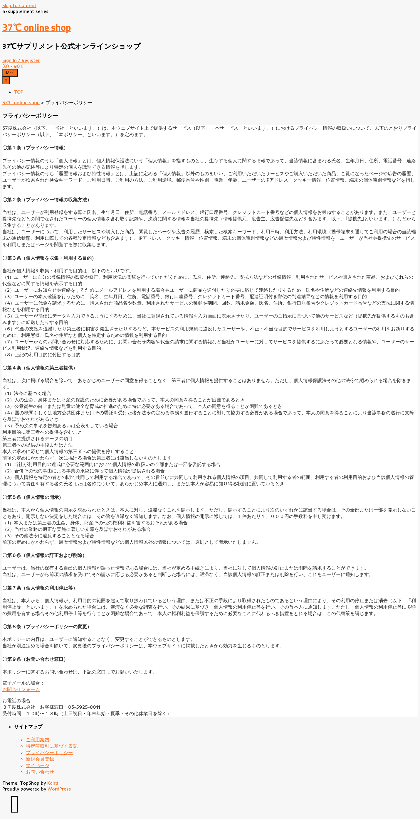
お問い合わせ (40, 772)
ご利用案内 (37, 739)
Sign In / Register (21, 60)
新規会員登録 (40, 759)
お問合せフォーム (21, 689)
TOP (18, 92)
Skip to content (19, 5)
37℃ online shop (36, 27)
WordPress (59, 789)
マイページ (37, 765)
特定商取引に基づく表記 (52, 746)
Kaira (52, 783)
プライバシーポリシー (49, 752)
